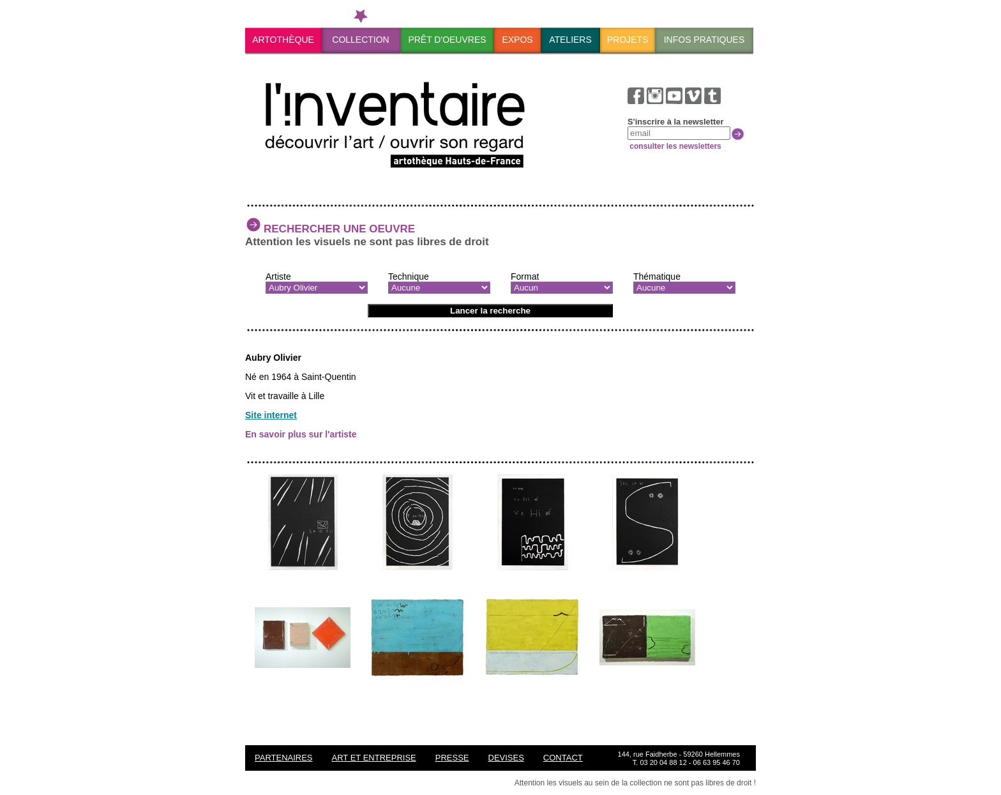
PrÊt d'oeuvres (447, 39)
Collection (360, 39)
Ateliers (570, 39)
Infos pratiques (704, 39)
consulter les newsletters (674, 146)
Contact (563, 757)
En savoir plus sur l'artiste (301, 434)
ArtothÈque (283, 39)
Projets (628, 39)
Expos (517, 39)
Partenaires (284, 757)
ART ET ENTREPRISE (374, 757)
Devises (506, 757)
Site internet (271, 415)
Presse (452, 757)
